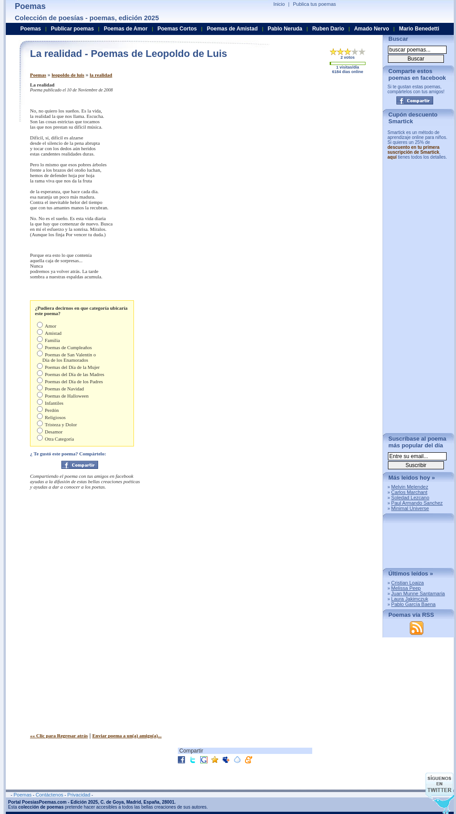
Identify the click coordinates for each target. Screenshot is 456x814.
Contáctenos (49, 794)
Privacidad (78, 794)
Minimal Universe (410, 508)
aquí (392, 157)
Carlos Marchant (409, 492)
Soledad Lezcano (410, 497)
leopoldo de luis (68, 75)
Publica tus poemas (314, 4)
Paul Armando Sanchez (417, 503)
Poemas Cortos (177, 29)
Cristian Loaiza (407, 582)
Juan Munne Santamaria (418, 593)
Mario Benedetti (419, 29)
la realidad (101, 75)
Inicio (279, 4)
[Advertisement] (301, 145)
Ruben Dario (328, 29)
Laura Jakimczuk (409, 599)
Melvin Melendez (409, 486)
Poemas (38, 75)
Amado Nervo (371, 29)
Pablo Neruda (284, 29)
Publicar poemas (72, 29)
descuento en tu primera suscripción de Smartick (413, 150)
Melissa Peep (406, 588)
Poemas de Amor (126, 29)
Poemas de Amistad (232, 29)
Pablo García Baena (413, 604)
